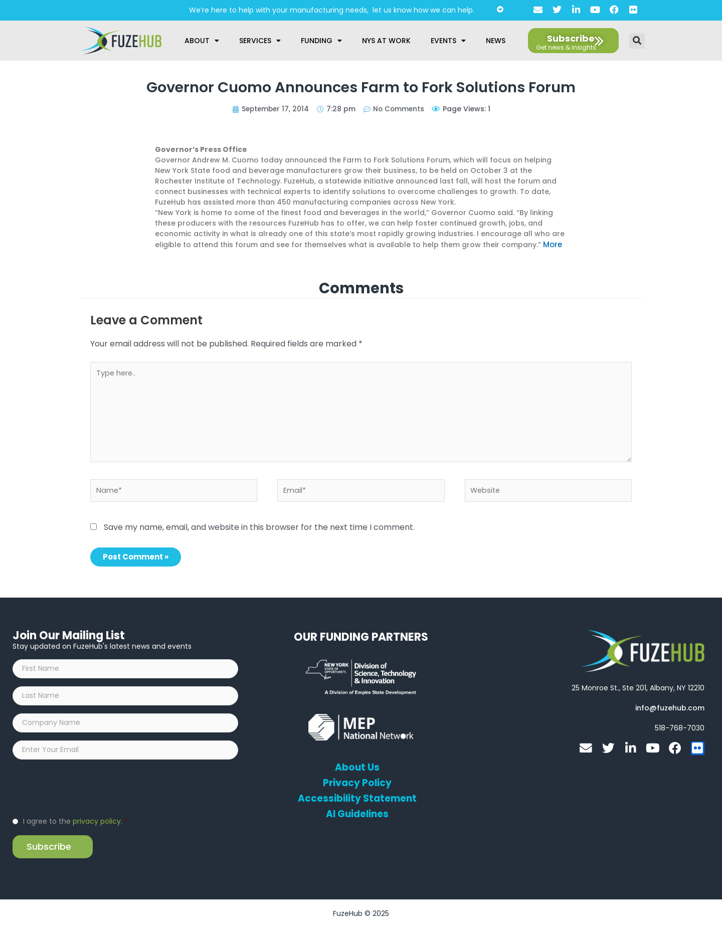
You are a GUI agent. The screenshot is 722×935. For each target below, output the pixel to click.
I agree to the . (75, 828)
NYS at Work (386, 41)
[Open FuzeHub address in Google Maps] (638, 688)
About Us (357, 769)
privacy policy (97, 828)
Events (448, 40)
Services (260, 40)
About (202, 40)
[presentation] (89, 794)
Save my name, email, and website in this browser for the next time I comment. (259, 528)
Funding (321, 40)
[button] (637, 41)
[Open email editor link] (669, 708)
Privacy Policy (357, 784)
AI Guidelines (357, 815)
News (495, 41)
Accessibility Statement (357, 800)
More (552, 244)
